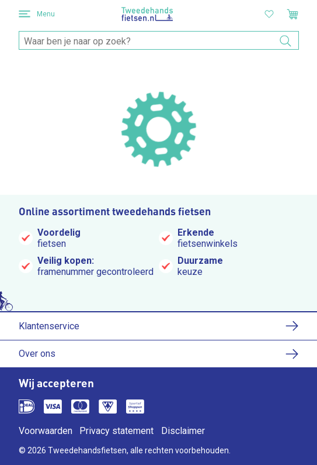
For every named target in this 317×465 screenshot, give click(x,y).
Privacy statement (116, 430)
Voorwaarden (45, 430)
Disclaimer (183, 430)
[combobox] (158, 41)
